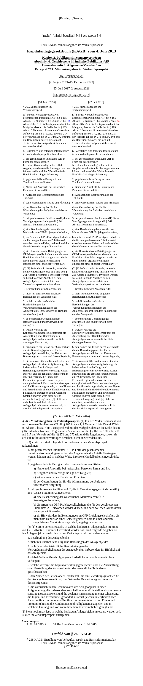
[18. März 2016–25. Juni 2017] (71, 94)
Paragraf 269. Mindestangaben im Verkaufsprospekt (71, 69)
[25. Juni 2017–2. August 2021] (71, 88)
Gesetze (77, 18)
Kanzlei (64, 18)
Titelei (46, 35)
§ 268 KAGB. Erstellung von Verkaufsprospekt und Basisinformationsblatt (71, 639)
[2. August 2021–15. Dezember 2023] (71, 82)
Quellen (69, 35)
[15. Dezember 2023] (71, 75)
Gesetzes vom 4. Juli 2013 (82, 624)
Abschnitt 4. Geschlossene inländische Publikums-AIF (71, 61)
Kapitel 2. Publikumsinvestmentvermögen (71, 57)
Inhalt (57, 35)
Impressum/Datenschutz (71, 667)
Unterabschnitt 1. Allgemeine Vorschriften (71, 65)
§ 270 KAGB (71, 646)
